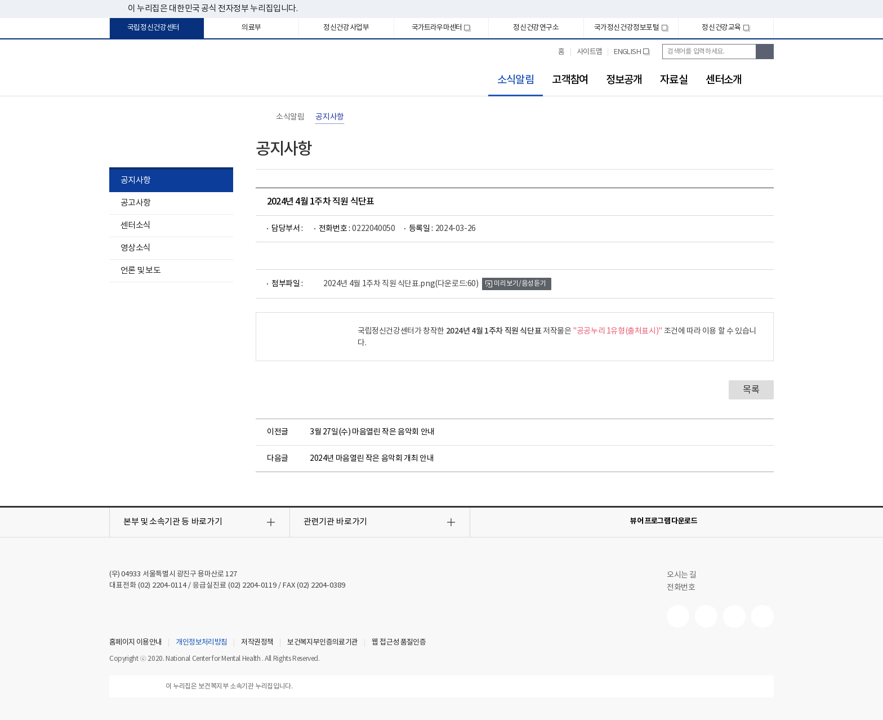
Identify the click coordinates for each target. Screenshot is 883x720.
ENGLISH (632, 56)
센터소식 (135, 225)
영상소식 (135, 248)
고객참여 (570, 80)
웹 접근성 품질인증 (399, 643)
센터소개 (724, 80)
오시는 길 (687, 575)
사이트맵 (590, 52)
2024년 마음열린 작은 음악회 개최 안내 (372, 458)
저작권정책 (257, 643)
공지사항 (135, 180)
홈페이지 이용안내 (135, 643)
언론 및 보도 (140, 270)
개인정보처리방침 (201, 643)
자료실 (673, 80)
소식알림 (510, 80)
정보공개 (624, 80)
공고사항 (135, 203)
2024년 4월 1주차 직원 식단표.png (401, 283)
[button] (199, 522)
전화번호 (681, 587)
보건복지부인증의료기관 (322, 643)
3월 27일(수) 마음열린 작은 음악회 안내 (372, 432)
